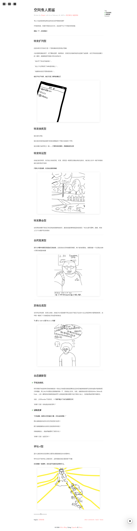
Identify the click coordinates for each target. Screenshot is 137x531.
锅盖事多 (75, 15)
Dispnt (43, 15)
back (97, 520)
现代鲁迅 (69, 15)
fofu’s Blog (63, 527)
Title (106, 11)
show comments (89, 520)
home (101, 520)
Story (80, 527)
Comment (107, 16)
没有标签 (41, 520)
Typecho (74, 527)
